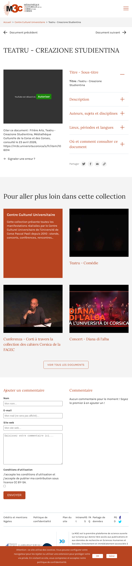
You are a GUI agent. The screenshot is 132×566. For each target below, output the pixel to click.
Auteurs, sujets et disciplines (93, 113)
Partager (74, 164)
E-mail (7, 410)
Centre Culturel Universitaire (30, 22)
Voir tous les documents (66, 364)
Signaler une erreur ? (21, 158)
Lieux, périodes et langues (91, 127)
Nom (6, 398)
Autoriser (44, 96)
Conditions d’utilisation (17, 469)
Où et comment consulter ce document (93, 144)
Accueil (7, 22)
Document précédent (23, 32)
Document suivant (108, 32)
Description (79, 99)
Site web (8, 422)
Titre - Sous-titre (83, 72)
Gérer (112, 556)
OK (97, 556)
